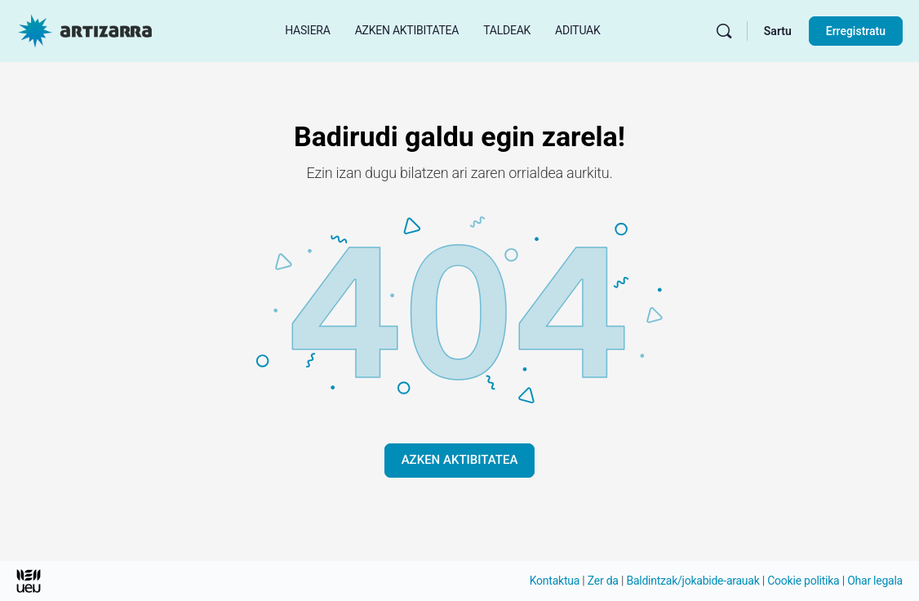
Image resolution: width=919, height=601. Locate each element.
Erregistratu (856, 31)
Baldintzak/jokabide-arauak (692, 580)
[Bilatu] (724, 31)
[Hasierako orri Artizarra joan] (84, 29)
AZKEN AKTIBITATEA (460, 459)
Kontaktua (554, 580)
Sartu (778, 31)
